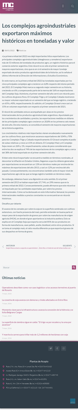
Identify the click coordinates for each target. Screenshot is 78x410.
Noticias (22, 52)
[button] (62, 6)
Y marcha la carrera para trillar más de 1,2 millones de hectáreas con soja (35, 336)
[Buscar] (74, 269)
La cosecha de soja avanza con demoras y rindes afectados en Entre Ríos (35, 301)
